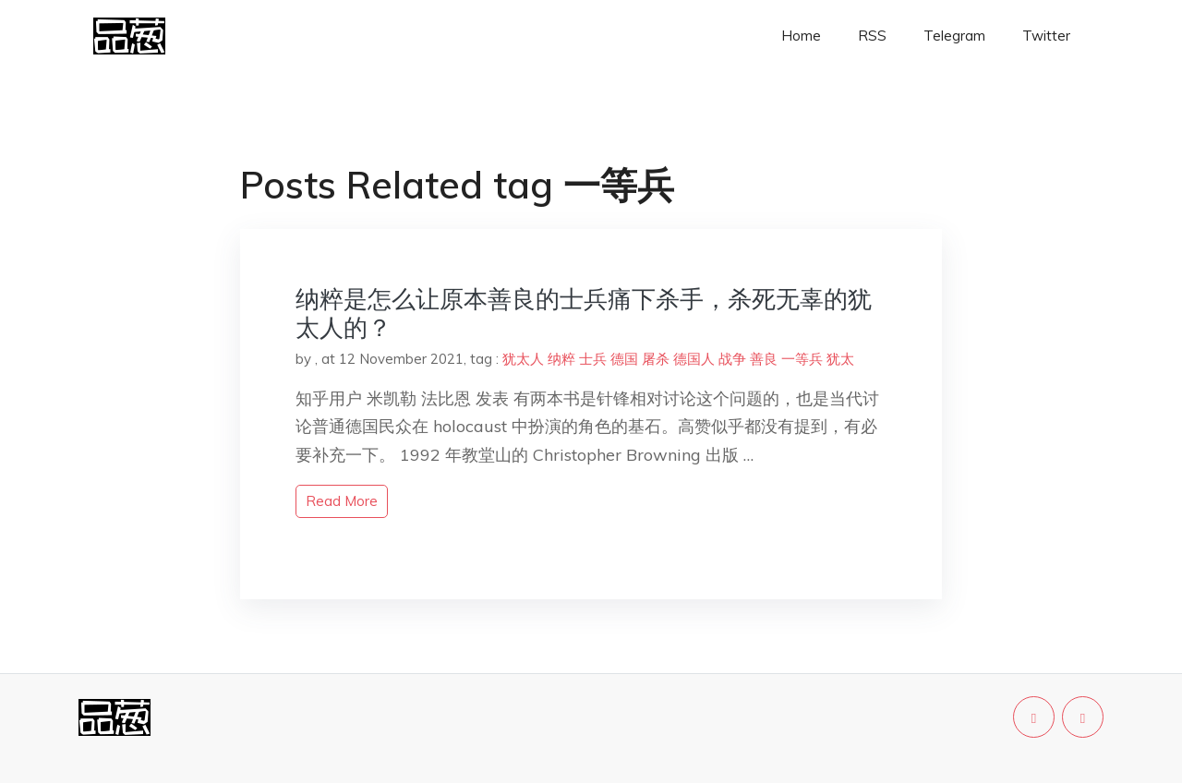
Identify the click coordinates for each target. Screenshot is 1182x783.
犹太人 (523, 358)
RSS (872, 35)
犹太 (840, 358)
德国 (624, 358)
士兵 (593, 358)
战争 (732, 358)
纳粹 (561, 358)
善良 (764, 358)
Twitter (1046, 35)
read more (342, 501)
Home (801, 35)
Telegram (954, 35)
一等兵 (802, 358)
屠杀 (655, 358)
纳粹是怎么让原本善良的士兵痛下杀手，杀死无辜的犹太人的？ (584, 313)
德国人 (694, 358)
